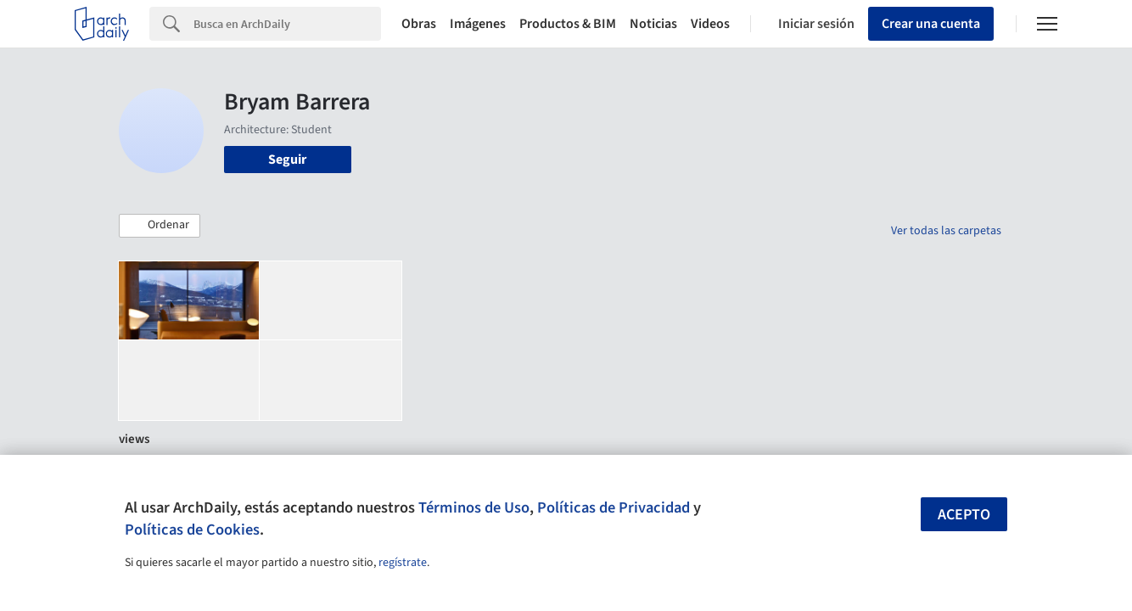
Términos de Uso (474, 507)
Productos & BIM (567, 24)
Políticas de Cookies (192, 530)
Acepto (964, 514)
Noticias (653, 24)
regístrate (402, 562)
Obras (418, 24)
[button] (159, 226)
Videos (710, 24)
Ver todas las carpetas (946, 231)
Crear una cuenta (931, 23)
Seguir (287, 159)
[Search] (287, 24)
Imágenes (478, 24)
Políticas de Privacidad (613, 507)
